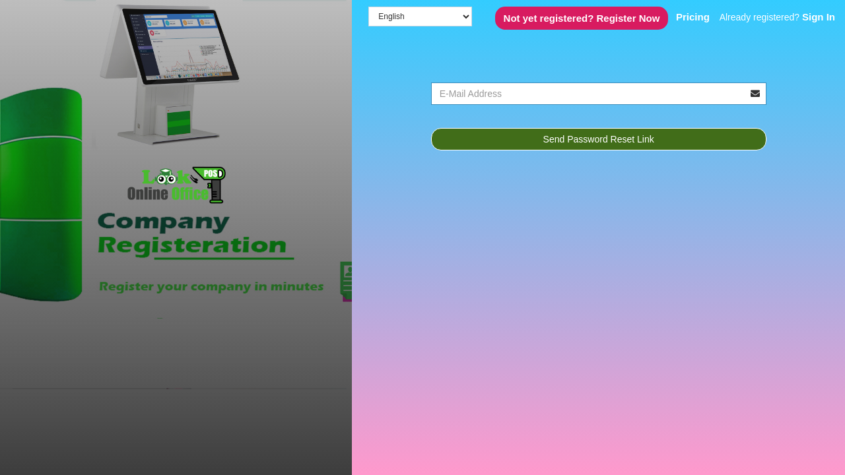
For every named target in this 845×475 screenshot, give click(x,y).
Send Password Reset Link (598, 139)
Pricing (693, 16)
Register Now (582, 18)
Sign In (818, 16)
